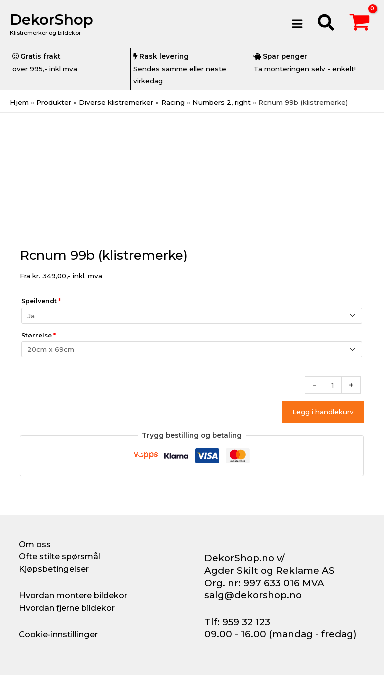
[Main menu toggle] (297, 23)
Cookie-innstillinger (58, 634)
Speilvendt (41, 301)
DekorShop (52, 19)
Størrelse (39, 335)
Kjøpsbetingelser (54, 569)
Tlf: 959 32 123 (237, 622)
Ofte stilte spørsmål (59, 556)
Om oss (35, 544)
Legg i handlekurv (323, 412)
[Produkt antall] (333, 385)
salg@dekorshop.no (253, 595)
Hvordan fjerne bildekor (67, 608)
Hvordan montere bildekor (73, 595)
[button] (327, 24)
